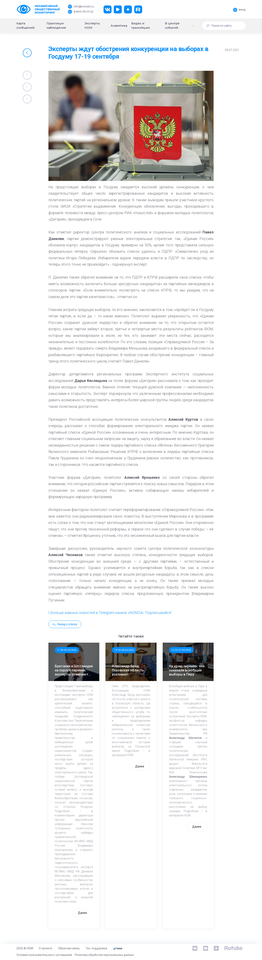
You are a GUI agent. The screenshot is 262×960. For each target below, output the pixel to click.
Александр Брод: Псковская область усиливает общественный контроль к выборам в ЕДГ (130, 670)
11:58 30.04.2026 (67, 650)
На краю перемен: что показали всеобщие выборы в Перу (187, 670)
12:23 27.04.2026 (181, 650)
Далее (82, 912)
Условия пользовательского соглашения (44, 955)
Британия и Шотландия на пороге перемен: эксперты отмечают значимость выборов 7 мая (74, 670)
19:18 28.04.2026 (124, 650)
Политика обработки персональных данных (104, 955)
